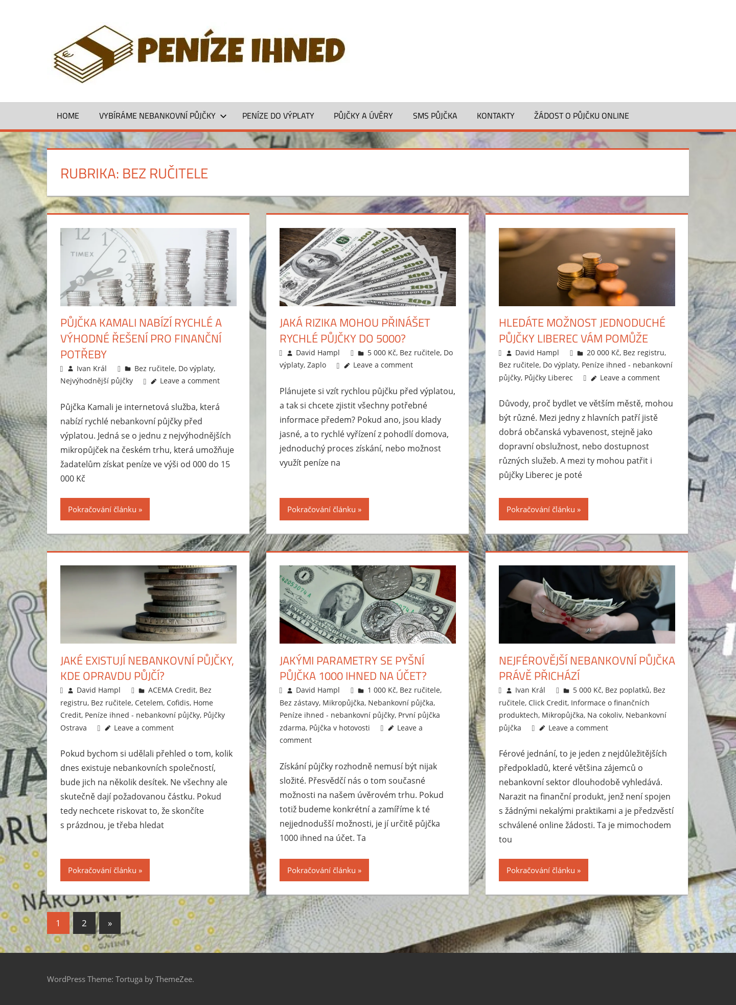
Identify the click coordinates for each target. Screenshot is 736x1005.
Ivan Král (92, 368)
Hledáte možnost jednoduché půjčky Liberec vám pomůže (582, 330)
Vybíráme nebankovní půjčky (163, 115)
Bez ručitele (154, 368)
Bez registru (643, 352)
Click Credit (547, 702)
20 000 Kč (603, 352)
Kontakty (496, 115)
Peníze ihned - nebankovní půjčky (142, 715)
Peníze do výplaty (278, 115)
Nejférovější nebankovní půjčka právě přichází (587, 668)
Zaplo (316, 365)
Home (68, 115)
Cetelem (149, 702)
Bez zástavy (299, 702)
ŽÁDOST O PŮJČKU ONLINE (581, 115)
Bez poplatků (627, 690)
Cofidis (178, 702)
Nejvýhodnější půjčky (96, 380)
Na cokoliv (604, 715)
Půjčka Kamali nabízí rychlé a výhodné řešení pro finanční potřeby (141, 338)
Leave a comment (190, 380)
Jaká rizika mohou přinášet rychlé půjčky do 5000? (355, 330)
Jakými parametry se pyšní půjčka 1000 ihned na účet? (353, 668)
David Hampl (318, 352)
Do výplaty (196, 368)
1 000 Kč (381, 690)
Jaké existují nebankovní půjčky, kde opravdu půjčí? (147, 668)
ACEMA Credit (172, 690)
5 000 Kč (381, 352)
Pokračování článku (102, 509)
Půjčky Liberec (548, 377)
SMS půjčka (435, 115)
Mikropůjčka (343, 702)
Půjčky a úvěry (363, 115)
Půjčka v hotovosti (339, 728)
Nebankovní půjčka (400, 702)
